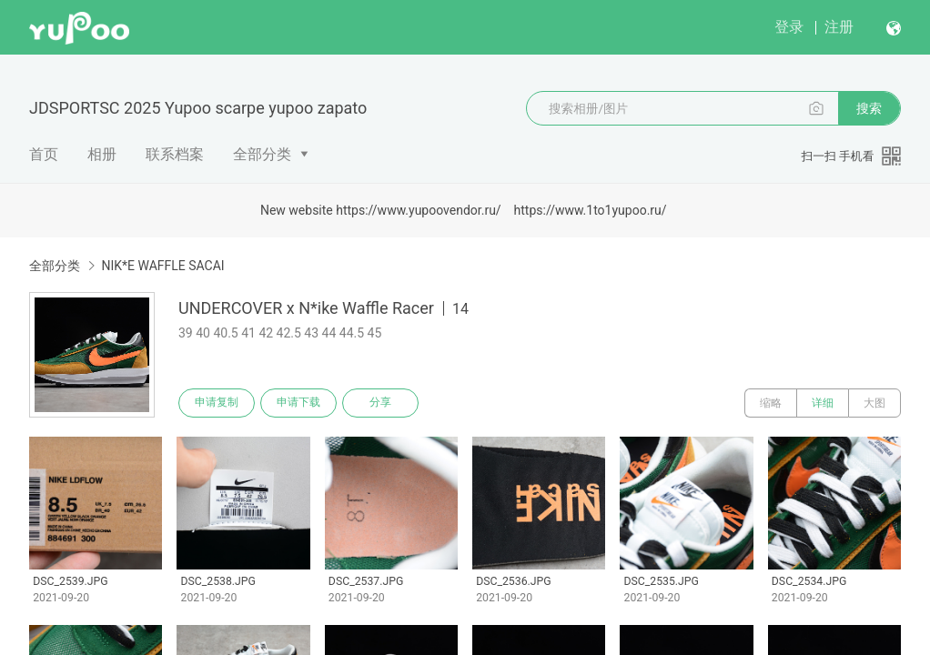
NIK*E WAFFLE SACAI (162, 265)
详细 (823, 403)
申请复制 (216, 403)
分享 (380, 403)
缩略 (771, 403)
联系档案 (175, 154)
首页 (43, 154)
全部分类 (262, 154)
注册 (839, 26)
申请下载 (298, 403)
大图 (874, 403)
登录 (789, 26)
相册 (101, 154)
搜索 (869, 108)
